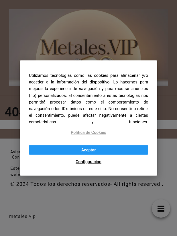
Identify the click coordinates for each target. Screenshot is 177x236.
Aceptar (88, 149)
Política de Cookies (88, 132)
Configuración (88, 161)
